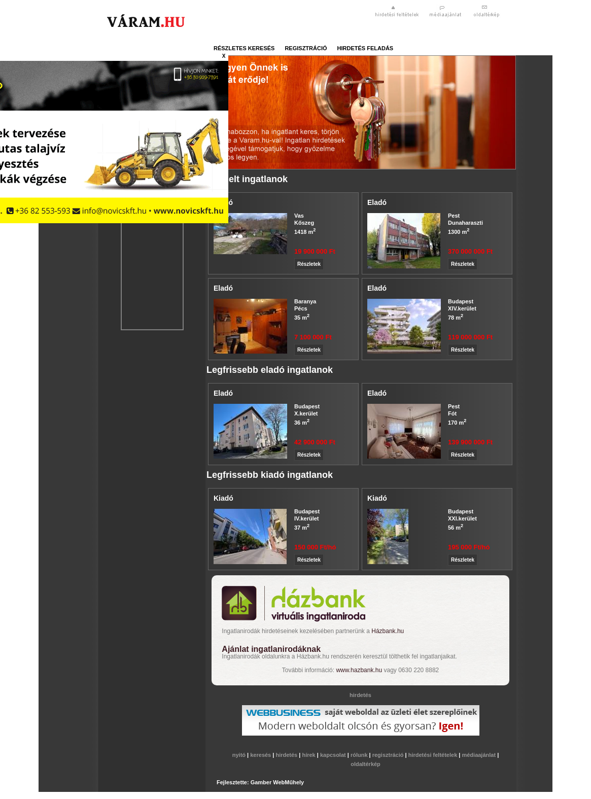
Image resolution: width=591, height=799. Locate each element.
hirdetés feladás (365, 48)
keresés (261, 755)
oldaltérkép (365, 764)
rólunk (360, 755)
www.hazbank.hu (359, 670)
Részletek (309, 264)
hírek (309, 755)
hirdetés (287, 755)
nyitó (239, 755)
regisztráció (306, 48)
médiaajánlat (479, 755)
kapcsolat (333, 755)
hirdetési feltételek (433, 755)
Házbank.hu (387, 631)
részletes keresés (244, 48)
